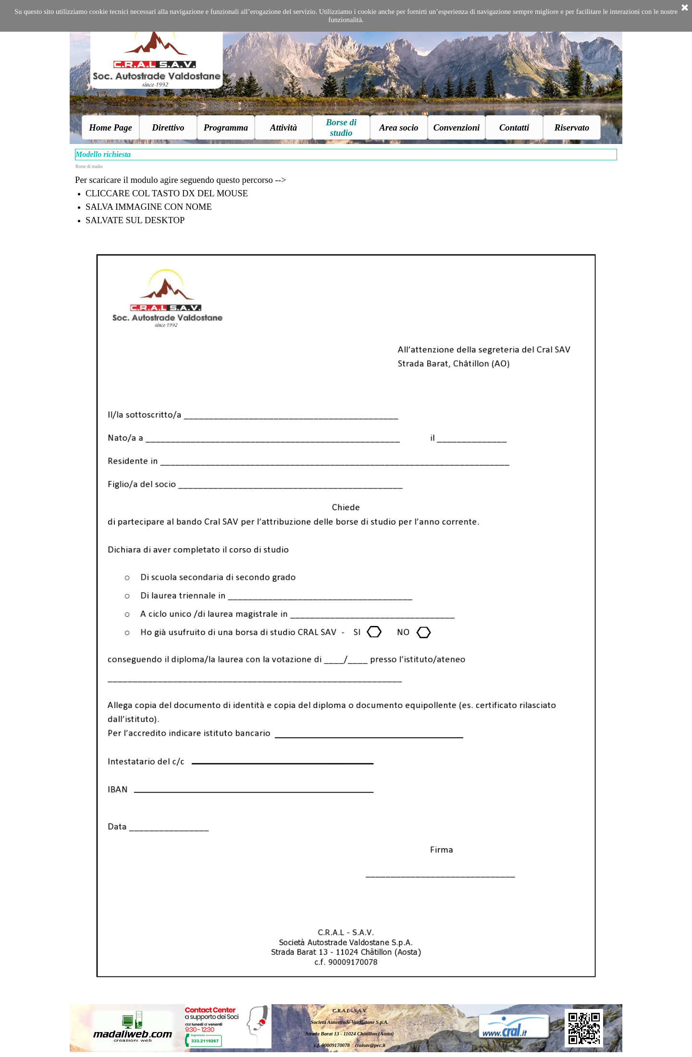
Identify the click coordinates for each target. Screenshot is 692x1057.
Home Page (110, 127)
